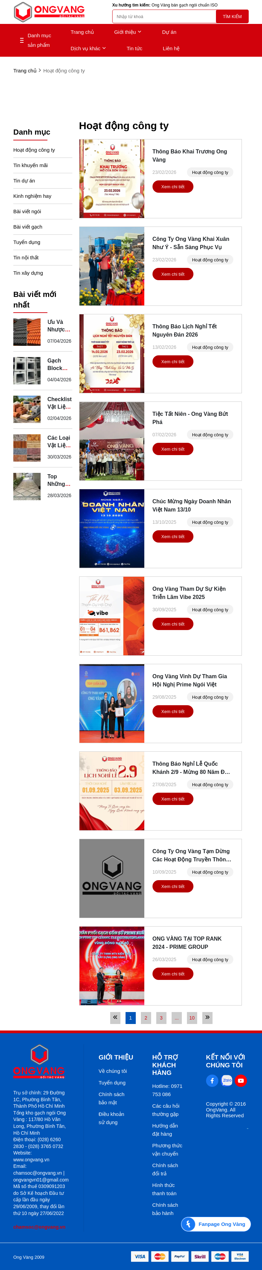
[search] (180, 16)
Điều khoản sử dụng (111, 1118)
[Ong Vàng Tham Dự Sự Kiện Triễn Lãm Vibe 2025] (111, 616)
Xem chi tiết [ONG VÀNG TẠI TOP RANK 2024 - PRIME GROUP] (173, 974)
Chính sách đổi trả (165, 1169)
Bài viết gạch (27, 227)
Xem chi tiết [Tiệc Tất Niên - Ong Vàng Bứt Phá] (173, 449)
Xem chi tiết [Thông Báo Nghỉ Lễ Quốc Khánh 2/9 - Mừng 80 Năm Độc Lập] (173, 799)
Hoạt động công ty (34, 150)
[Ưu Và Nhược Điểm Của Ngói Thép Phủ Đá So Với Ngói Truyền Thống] (27, 332)
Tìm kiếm (232, 16)
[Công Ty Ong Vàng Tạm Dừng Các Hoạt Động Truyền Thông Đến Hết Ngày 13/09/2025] (111, 878)
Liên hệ (171, 48)
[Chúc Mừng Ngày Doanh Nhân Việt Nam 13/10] (111, 528)
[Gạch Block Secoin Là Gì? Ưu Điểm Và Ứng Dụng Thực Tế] (27, 370)
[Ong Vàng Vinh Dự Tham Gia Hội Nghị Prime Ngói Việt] (111, 703)
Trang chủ (82, 32)
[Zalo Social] (226, 1080)
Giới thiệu (128, 32)
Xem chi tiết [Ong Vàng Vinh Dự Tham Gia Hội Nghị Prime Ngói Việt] (173, 711)
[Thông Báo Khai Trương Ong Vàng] (111, 178)
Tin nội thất (26, 257)
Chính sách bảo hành (165, 1209)
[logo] (49, 12)
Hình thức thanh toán (164, 1189)
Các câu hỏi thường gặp (165, 1110)
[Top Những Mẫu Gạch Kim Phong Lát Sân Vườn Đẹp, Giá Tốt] (27, 486)
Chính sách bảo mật (112, 1098)
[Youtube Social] (241, 1081)
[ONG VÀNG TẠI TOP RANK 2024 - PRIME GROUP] (111, 966)
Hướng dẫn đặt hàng (165, 1130)
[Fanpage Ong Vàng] (216, 1224)
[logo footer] (41, 1061)
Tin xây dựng (28, 273)
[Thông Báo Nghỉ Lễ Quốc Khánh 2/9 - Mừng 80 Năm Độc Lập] (111, 791)
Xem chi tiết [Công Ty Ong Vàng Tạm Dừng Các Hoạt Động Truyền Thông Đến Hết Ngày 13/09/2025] (173, 886)
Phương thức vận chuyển (167, 1150)
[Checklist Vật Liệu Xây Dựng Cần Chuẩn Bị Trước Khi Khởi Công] (27, 409)
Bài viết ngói (27, 211)
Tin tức (134, 48)
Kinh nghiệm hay (32, 196)
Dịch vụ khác (88, 48)
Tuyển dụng (26, 242)
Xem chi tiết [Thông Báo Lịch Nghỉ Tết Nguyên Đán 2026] (173, 361)
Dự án (169, 32)
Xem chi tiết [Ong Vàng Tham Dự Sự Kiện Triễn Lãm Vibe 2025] (173, 624)
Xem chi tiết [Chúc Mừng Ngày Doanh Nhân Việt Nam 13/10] (173, 536)
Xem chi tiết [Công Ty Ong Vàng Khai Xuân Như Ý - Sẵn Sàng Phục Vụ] (173, 274)
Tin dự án (24, 180)
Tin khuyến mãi (30, 165)
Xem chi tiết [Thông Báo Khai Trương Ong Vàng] (173, 186)
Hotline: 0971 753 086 (167, 1090)
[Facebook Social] (212, 1081)
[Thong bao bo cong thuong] (248, 1127)
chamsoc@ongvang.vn (39, 1227)
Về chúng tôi (113, 1071)
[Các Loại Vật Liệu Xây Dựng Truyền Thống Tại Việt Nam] (27, 448)
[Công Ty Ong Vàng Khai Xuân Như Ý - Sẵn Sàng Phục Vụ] (111, 266)
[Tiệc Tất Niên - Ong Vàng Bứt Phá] (111, 441)
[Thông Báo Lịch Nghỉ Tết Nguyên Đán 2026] (111, 353)
